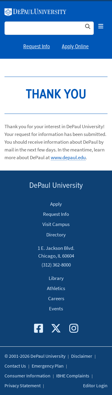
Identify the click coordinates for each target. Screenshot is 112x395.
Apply (56, 204)
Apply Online (75, 46)
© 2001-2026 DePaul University (34, 356)
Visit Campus (56, 224)
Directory (56, 234)
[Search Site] (49, 28)
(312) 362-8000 (56, 264)
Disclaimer (81, 356)
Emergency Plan (48, 366)
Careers (56, 298)
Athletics (56, 288)
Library (56, 278)
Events (56, 308)
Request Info (36, 46)
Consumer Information (27, 376)
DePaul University (35, 12)
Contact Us (15, 366)
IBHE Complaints (72, 376)
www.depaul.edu (68, 157)
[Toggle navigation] (101, 26)
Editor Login (95, 385)
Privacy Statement (22, 385)
